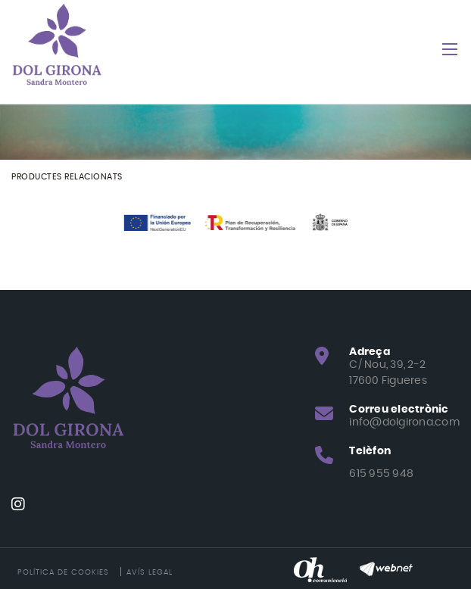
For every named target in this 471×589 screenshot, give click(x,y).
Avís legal (149, 572)
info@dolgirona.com (404, 422)
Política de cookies (63, 572)
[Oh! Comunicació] (320, 568)
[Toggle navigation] (449, 49)
